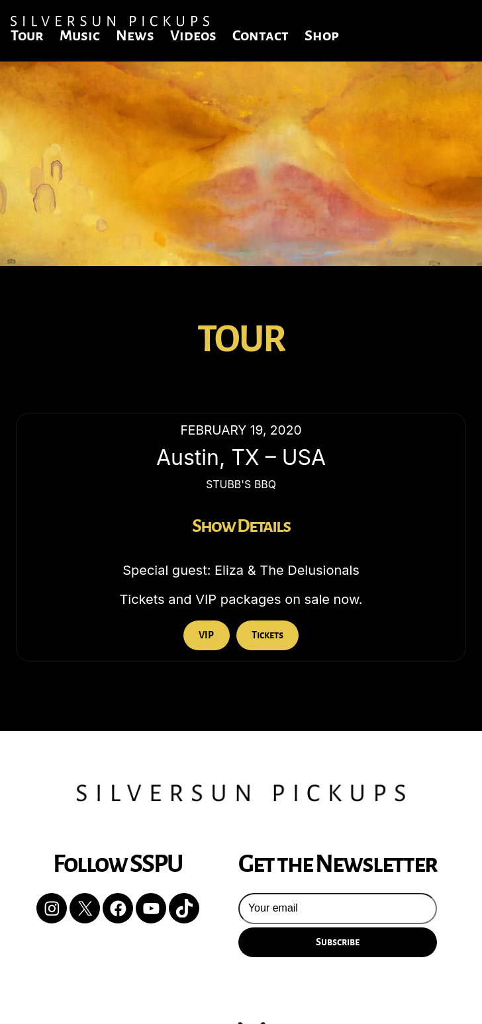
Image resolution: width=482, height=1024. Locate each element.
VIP (206, 635)
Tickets (267, 635)
